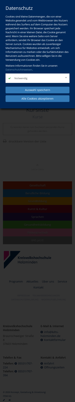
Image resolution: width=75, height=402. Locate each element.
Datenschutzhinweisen (19, 69)
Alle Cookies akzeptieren (37, 98)
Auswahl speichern (37, 90)
